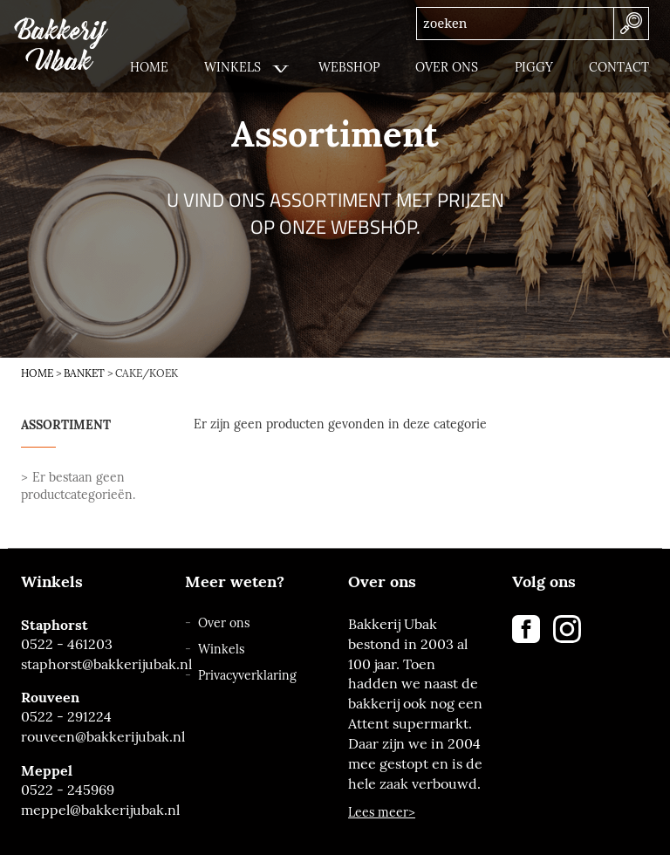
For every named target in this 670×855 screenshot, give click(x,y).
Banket (84, 373)
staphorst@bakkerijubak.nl (90, 664)
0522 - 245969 (67, 790)
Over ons (224, 623)
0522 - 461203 (67, 644)
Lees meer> (381, 812)
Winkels (221, 649)
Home (37, 373)
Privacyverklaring (247, 675)
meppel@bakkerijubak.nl (90, 810)
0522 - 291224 (66, 716)
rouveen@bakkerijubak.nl (90, 736)
